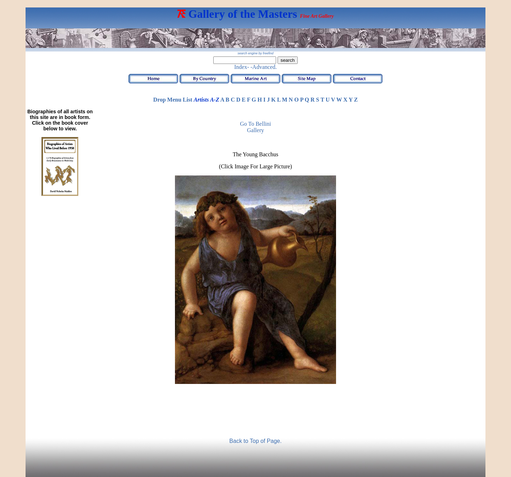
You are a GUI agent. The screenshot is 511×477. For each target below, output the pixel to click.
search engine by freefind (255, 53)
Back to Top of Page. (255, 441)
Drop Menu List (172, 100)
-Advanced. (264, 67)
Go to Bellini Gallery (255, 127)
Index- (241, 67)
